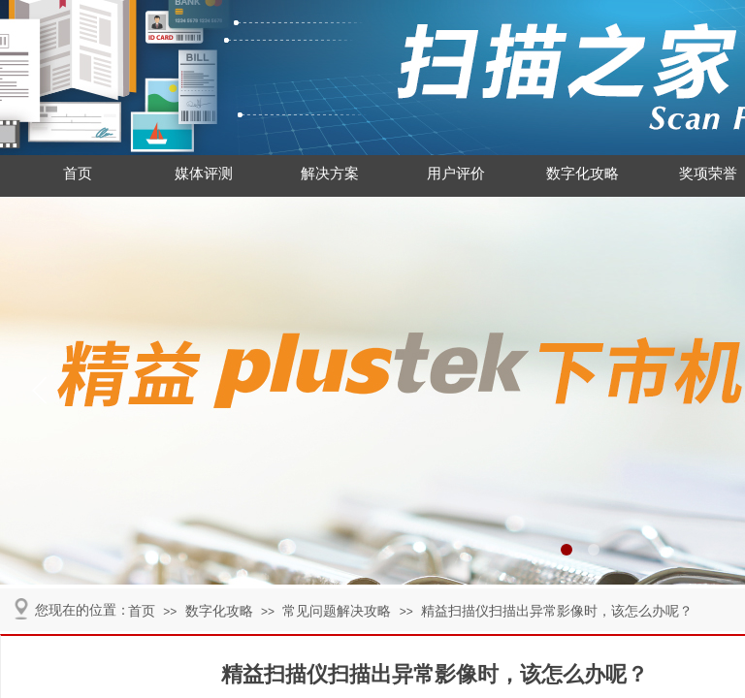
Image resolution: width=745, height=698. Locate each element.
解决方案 (330, 173)
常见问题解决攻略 (336, 611)
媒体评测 (204, 173)
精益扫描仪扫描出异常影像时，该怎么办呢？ (557, 611)
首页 (77, 173)
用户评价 (456, 173)
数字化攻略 (582, 173)
